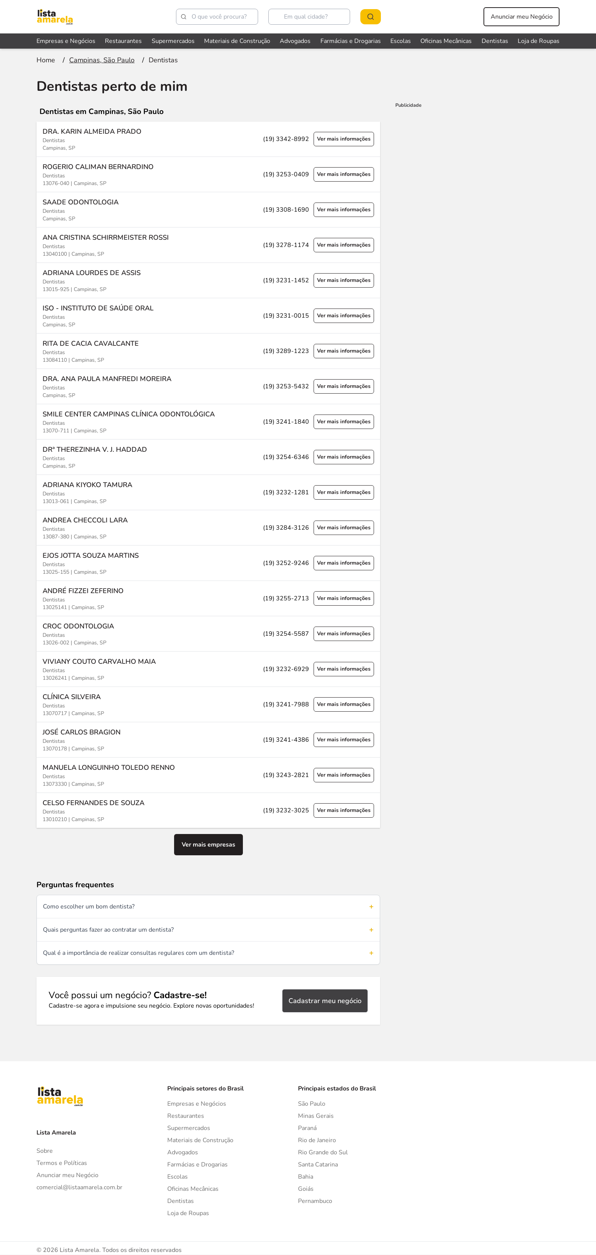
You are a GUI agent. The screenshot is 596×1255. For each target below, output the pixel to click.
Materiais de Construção (200, 1140)
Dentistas (180, 1201)
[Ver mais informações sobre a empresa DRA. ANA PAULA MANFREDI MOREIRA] (208, 386)
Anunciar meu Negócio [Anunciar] (67, 1175)
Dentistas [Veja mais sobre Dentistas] (495, 41)
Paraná (307, 1128)
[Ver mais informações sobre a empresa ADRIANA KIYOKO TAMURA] (208, 492)
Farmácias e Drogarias (197, 1164)
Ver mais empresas (208, 844)
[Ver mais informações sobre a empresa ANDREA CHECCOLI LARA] (208, 527)
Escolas (177, 1177)
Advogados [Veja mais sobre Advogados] (295, 41)
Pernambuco (315, 1201)
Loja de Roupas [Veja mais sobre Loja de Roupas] (539, 41)
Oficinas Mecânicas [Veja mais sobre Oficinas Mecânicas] (446, 41)
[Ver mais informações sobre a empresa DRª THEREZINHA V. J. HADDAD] (208, 457)
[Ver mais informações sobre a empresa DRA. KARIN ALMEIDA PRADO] (208, 139)
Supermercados (188, 1128)
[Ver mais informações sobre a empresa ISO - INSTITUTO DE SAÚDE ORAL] (208, 315)
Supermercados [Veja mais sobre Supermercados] (173, 41)
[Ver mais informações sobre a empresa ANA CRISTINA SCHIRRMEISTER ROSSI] (208, 245)
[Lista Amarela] (54, 16)
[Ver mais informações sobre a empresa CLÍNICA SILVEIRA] (208, 704)
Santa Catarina (318, 1164)
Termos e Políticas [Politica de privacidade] (61, 1163)
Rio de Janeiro (317, 1140)
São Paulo (311, 1104)
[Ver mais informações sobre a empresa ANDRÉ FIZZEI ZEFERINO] (208, 598)
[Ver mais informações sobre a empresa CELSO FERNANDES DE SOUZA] (208, 810)
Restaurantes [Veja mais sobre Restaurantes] (123, 41)
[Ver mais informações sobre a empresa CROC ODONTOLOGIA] (208, 633)
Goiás (306, 1189)
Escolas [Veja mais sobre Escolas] (400, 41)
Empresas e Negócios (196, 1104)
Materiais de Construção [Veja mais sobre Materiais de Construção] (237, 41)
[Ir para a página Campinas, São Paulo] (102, 60)
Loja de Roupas (188, 1213)
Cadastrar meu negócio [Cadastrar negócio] (324, 1000)
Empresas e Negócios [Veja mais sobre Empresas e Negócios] (65, 41)
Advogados (182, 1152)
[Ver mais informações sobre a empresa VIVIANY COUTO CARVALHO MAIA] (208, 669)
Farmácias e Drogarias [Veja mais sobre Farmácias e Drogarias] (350, 41)
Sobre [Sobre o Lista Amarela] (44, 1151)
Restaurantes (185, 1116)
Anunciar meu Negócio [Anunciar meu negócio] (522, 17)
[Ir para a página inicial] (45, 60)
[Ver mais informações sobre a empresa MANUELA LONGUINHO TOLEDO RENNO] (208, 775)
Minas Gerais (316, 1116)
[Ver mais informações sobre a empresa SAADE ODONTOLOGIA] (208, 209)
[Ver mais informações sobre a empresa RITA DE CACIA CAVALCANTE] (208, 351)
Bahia (305, 1177)
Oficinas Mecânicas (193, 1189)
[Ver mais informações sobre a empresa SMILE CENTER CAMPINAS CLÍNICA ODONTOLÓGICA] (208, 421)
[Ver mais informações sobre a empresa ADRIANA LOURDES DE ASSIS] (208, 280)
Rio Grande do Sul (323, 1152)
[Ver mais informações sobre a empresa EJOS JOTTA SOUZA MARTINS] (208, 563)
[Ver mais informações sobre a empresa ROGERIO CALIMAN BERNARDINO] (208, 174)
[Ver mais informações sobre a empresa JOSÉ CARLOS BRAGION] (208, 739)
